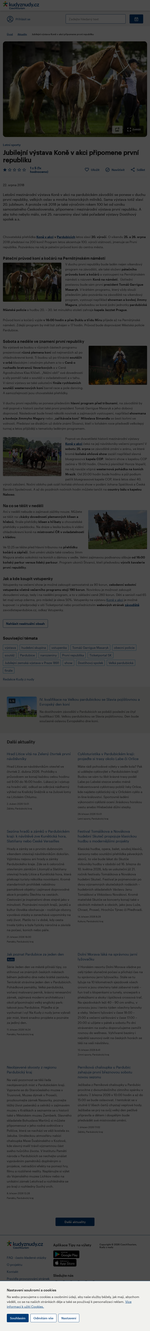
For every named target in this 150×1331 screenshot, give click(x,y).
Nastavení (68, 1318)
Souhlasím (18, 1318)
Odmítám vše (43, 1318)
